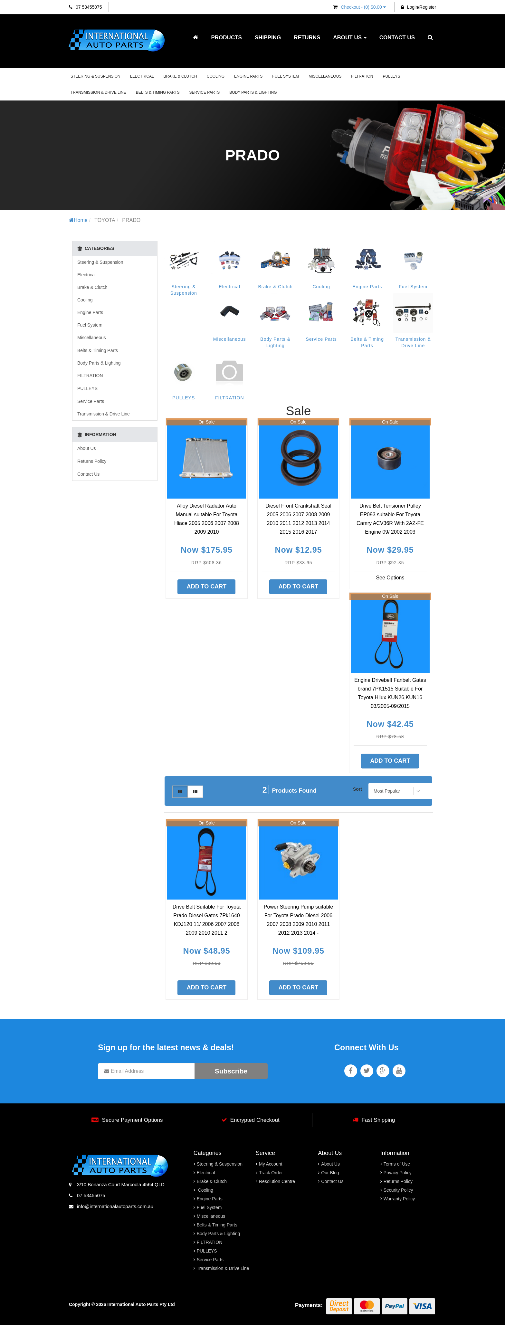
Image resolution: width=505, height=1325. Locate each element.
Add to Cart (207, 586)
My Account (270, 1164)
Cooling (215, 76)
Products (226, 37)
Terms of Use (397, 1164)
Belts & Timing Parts (158, 92)
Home (78, 220)
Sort (357, 789)
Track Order (271, 1172)
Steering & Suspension (95, 76)
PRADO (131, 220)
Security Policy (398, 1190)
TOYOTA (104, 220)
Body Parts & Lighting (253, 92)
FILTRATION (362, 76)
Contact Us (397, 37)
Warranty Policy (399, 1198)
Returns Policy (91, 461)
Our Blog (330, 1172)
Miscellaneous (325, 76)
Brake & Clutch (180, 76)
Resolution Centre (277, 1181)
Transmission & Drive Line (98, 92)
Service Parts (204, 92)
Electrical (142, 76)
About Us (350, 37)
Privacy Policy (398, 1172)
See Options (390, 577)
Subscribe (231, 1071)
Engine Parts (248, 76)
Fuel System (285, 76)
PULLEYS (391, 76)
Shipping (268, 37)
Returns (307, 37)
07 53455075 (85, 7)
